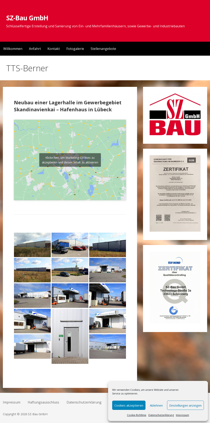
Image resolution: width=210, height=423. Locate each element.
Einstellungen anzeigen (185, 405)
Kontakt (53, 48)
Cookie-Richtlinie (136, 415)
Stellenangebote (103, 48)
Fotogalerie (75, 48)
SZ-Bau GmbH (27, 17)
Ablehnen (156, 405)
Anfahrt (35, 48)
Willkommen (12, 48)
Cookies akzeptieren (128, 405)
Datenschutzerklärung (161, 415)
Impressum (182, 415)
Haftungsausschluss (43, 402)
